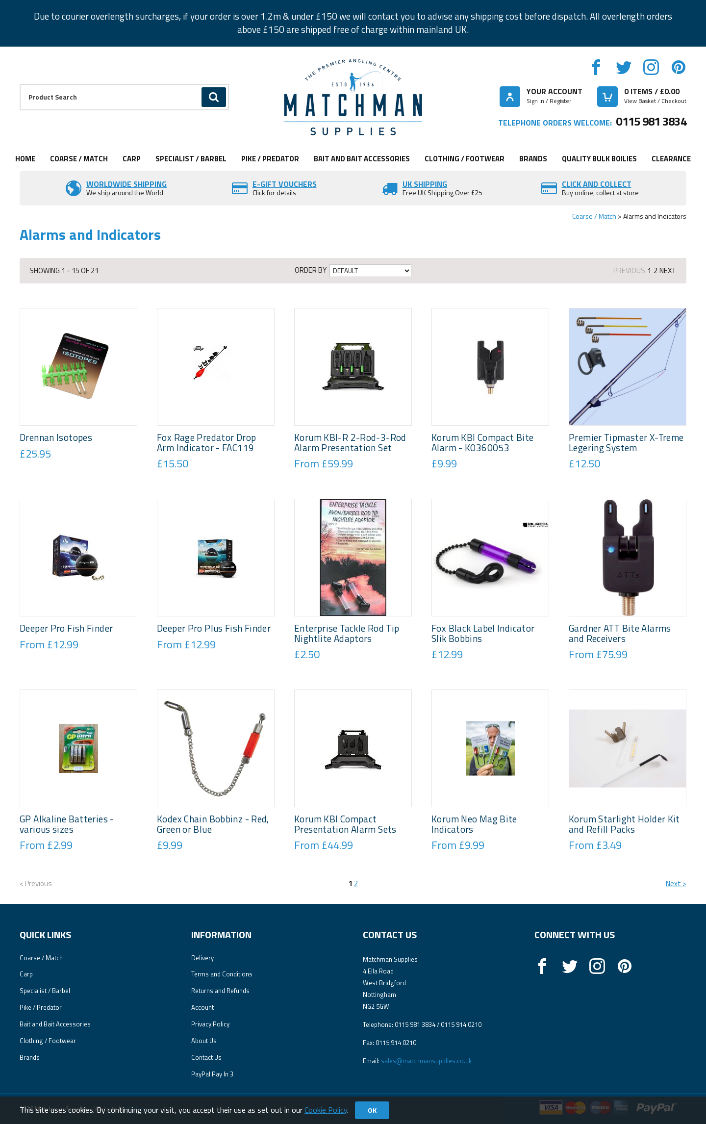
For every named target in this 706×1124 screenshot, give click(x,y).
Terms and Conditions (221, 974)
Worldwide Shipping (126, 184)
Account (202, 1007)
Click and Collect (596, 184)
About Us (204, 1041)
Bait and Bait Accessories (362, 158)
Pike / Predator (270, 158)
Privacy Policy (210, 1024)
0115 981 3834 (651, 121)
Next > (676, 883)
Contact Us (206, 1057)
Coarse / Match (79, 158)
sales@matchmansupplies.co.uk (426, 1061)
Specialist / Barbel (191, 158)
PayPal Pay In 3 (212, 1074)
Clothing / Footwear (464, 158)
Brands (533, 158)
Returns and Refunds (220, 991)
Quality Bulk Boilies (599, 158)
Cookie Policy (325, 1110)
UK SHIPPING (425, 184)
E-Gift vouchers (284, 184)
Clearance (671, 158)
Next (668, 270)
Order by (311, 270)
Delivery (202, 958)
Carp (132, 158)
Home (25, 158)
